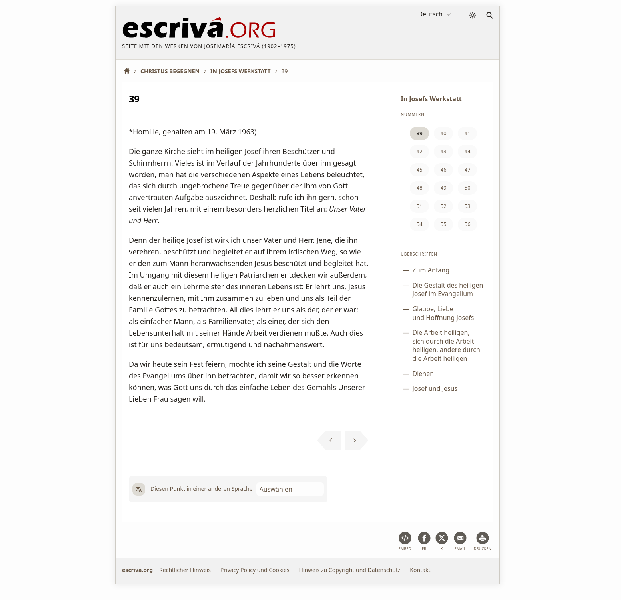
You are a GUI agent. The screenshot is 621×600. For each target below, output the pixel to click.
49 (444, 187)
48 (420, 187)
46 (444, 169)
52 (444, 206)
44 (468, 151)
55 (444, 224)
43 (444, 151)
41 (468, 133)
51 (420, 206)
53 (468, 206)
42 (420, 151)
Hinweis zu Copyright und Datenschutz (349, 570)
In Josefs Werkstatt (431, 98)
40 (444, 133)
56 (468, 224)
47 (468, 169)
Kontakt (420, 570)
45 (420, 169)
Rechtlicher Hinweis (185, 570)
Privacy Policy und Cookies (255, 570)
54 (420, 224)
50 (468, 187)
